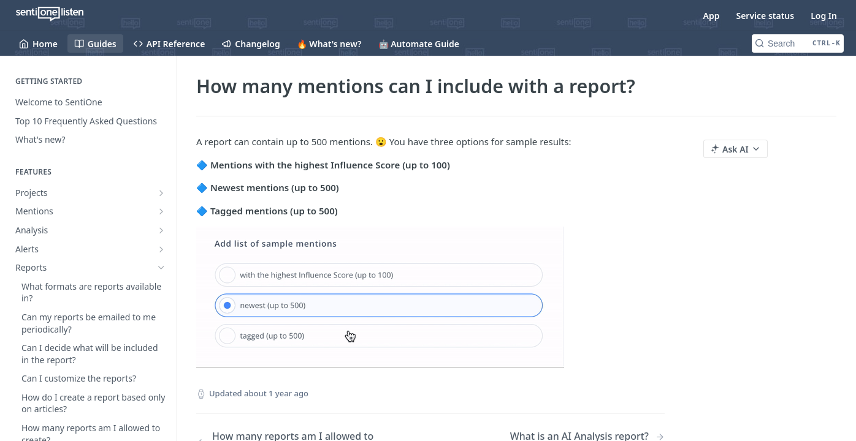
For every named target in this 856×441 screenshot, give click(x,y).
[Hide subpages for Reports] (161, 268)
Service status (765, 15)
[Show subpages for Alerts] (161, 249)
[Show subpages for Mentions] (161, 211)
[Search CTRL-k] (798, 43)
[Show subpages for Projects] (161, 193)
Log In (824, 15)
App (711, 15)
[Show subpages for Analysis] (161, 230)
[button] (430, 297)
